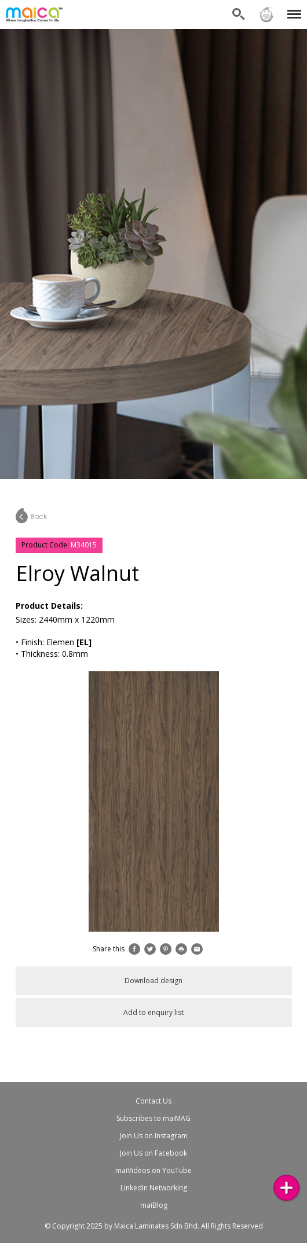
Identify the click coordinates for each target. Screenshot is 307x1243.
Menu (292, 8)
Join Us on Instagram (154, 1136)
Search (238, 14)
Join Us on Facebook (153, 1153)
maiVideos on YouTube (153, 1170)
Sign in (266, 14)
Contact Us (153, 1101)
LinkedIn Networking (153, 1188)
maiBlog (153, 1205)
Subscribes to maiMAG (153, 1118)
